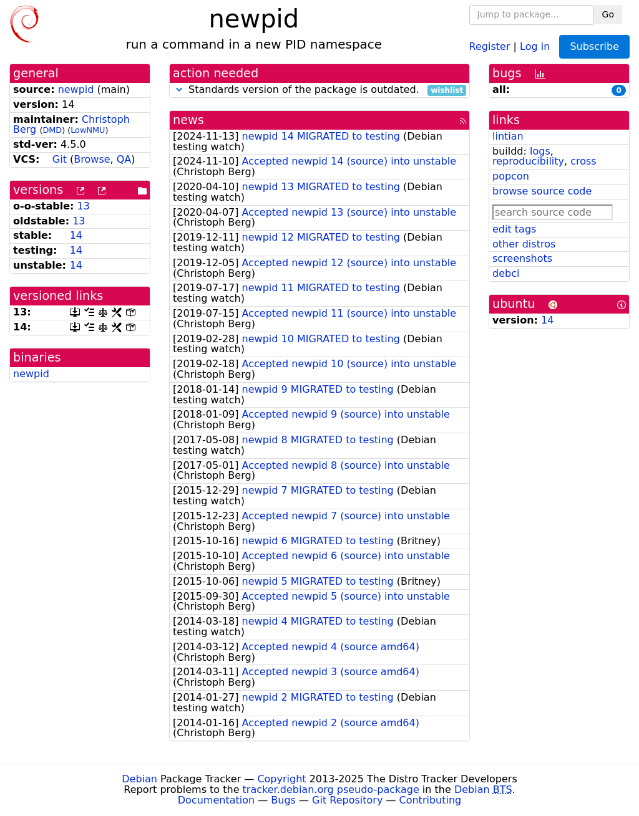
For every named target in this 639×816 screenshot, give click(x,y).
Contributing (430, 800)
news (188, 120)
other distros (523, 244)
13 (83, 206)
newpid (76, 89)
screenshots (522, 258)
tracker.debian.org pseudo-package (331, 789)
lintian (508, 136)
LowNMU (88, 130)
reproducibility (528, 161)
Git (59, 159)
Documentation (216, 800)
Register (489, 46)
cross (583, 161)
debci (505, 273)
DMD (52, 130)
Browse (92, 159)
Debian (139, 779)
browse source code (542, 191)
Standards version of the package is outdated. (319, 90)
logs (540, 151)
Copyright (281, 779)
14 (76, 235)
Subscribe (594, 46)
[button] (179, 89)
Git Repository (347, 800)
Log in (535, 46)
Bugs (283, 800)
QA (124, 159)
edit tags (514, 229)
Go (608, 14)
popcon (510, 176)
